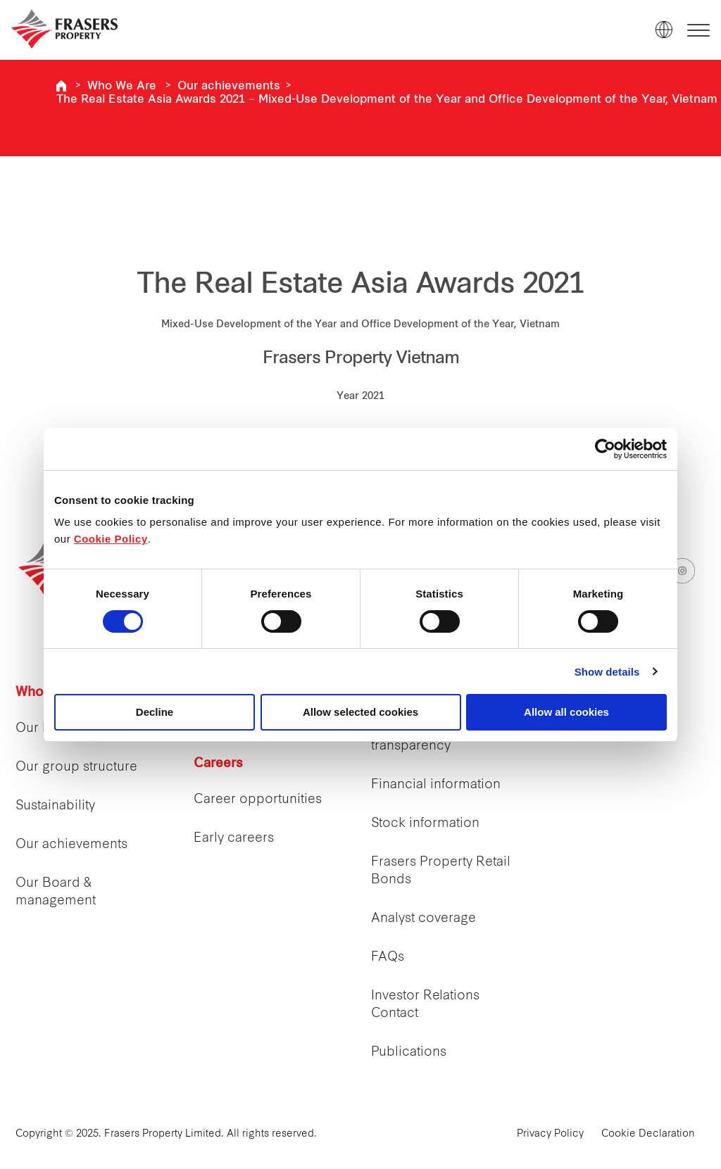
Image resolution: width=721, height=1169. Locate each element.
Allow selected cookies (360, 712)
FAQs (387, 957)
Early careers (234, 838)
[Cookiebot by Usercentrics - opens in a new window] (605, 449)
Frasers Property (61, 85)
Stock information (425, 823)
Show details (607, 672)
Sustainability (55, 806)
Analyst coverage (423, 918)
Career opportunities (258, 800)
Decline (154, 712)
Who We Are (121, 86)
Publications (408, 1052)
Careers (218, 764)
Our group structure (76, 767)
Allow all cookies (566, 712)
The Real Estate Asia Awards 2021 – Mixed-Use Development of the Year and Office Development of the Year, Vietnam (386, 100)
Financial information (436, 785)
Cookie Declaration (648, 1134)
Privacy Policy (550, 1134)
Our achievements (228, 86)
